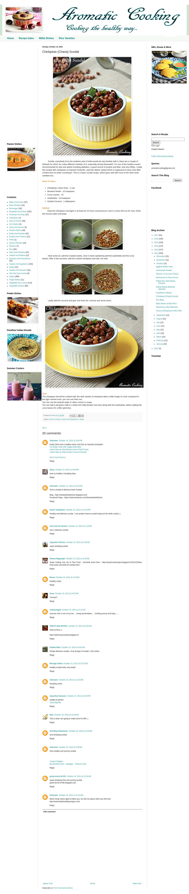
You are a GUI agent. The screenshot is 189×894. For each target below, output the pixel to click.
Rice (11, 249)
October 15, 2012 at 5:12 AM (73, 610)
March (159, 337)
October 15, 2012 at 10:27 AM (75, 663)
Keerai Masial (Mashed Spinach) (165, 288)
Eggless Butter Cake (164, 267)
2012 (156, 253)
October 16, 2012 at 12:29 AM (66, 715)
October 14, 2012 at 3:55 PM (70, 441)
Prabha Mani (55, 647)
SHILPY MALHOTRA (58, 626)
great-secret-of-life (58, 776)
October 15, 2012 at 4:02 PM (78, 696)
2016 (156, 239)
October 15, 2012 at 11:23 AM (71, 680)
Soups (11, 267)
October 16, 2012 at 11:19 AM (71, 795)
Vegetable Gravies (16, 286)
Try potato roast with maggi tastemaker (65, 447)
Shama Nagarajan (57, 559)
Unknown (54, 441)
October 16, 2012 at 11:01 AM (79, 776)
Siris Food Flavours (57, 457)
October (159, 263)
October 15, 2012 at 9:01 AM (73, 647)
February (160, 340)
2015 (156, 242)
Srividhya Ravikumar (59, 731)
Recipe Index (26, 38)
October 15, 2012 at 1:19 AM (80, 526)
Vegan (81, 419)
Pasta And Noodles (17, 233)
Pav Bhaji (160, 300)
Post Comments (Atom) (63, 888)
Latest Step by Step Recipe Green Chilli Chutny (69, 449)
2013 (156, 250)
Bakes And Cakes (16, 202)
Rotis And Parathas (17, 252)
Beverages (13, 208)
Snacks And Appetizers (69, 419)
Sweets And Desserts (18, 270)
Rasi (51, 715)
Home (10, 38)
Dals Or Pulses (54, 419)
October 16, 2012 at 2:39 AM (70, 747)
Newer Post (48, 883)
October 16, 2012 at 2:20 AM (80, 731)
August (159, 319)
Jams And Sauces (16, 227)
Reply (52, 461)
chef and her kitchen (59, 526)
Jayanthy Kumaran (58, 696)
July (158, 322)
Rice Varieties (67, 38)
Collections (13, 218)
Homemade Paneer (164, 270)
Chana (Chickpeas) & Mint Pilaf (169, 311)
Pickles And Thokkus (17, 237)
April (158, 333)
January (159, 344)
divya (52, 470)
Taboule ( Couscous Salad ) (167, 274)
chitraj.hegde (55, 610)
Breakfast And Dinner (18, 211)
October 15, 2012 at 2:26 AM (78, 542)
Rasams (12, 246)
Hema (53, 415)
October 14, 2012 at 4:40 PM (67, 470)
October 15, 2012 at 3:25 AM (77, 559)
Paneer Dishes (15, 230)
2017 (156, 235)
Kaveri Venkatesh (57, 510)
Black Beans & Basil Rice (166, 303)
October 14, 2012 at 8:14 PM (70, 486)
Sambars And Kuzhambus (20, 259)
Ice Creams (14, 224)
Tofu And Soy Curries (18, 273)
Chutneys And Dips (17, 215)
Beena (52, 577)
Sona (52, 593)
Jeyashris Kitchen (57, 542)
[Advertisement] (20, 92)
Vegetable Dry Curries (18, 283)
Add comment (49, 812)
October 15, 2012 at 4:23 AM (67, 577)
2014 (156, 246)
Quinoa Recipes (15, 243)
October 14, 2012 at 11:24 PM (78, 510)
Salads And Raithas (17, 255)
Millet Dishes (46, 38)
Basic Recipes (15, 205)
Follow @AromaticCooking (162, 156)
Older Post (137, 883)
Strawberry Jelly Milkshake (167, 307)
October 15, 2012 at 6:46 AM (80, 626)
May (158, 330)
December (160, 256)
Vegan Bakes (14, 280)
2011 (156, 348)
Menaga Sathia (56, 663)
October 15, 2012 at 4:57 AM (66, 593)
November (160, 260)
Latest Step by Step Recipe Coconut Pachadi (68, 452)
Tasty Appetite (55, 702)
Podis (11, 240)
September (161, 315)
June (158, 326)
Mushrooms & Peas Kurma (167, 277)
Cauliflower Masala (163, 293)
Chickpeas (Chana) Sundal (167, 296)
